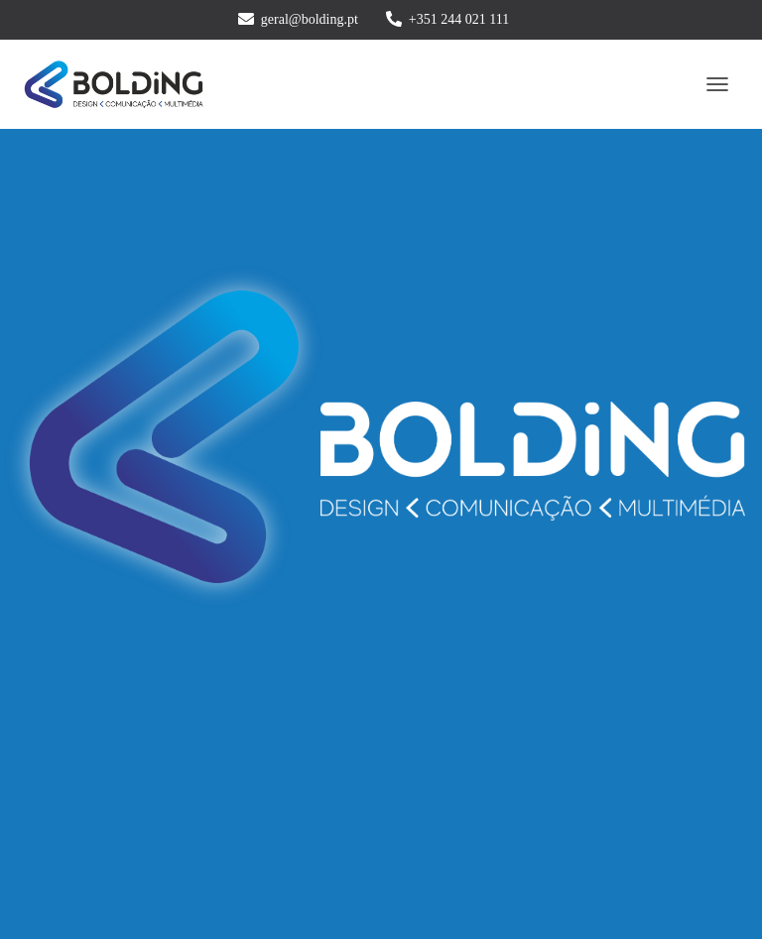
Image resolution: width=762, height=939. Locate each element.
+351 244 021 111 (459, 19)
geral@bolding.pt (309, 19)
